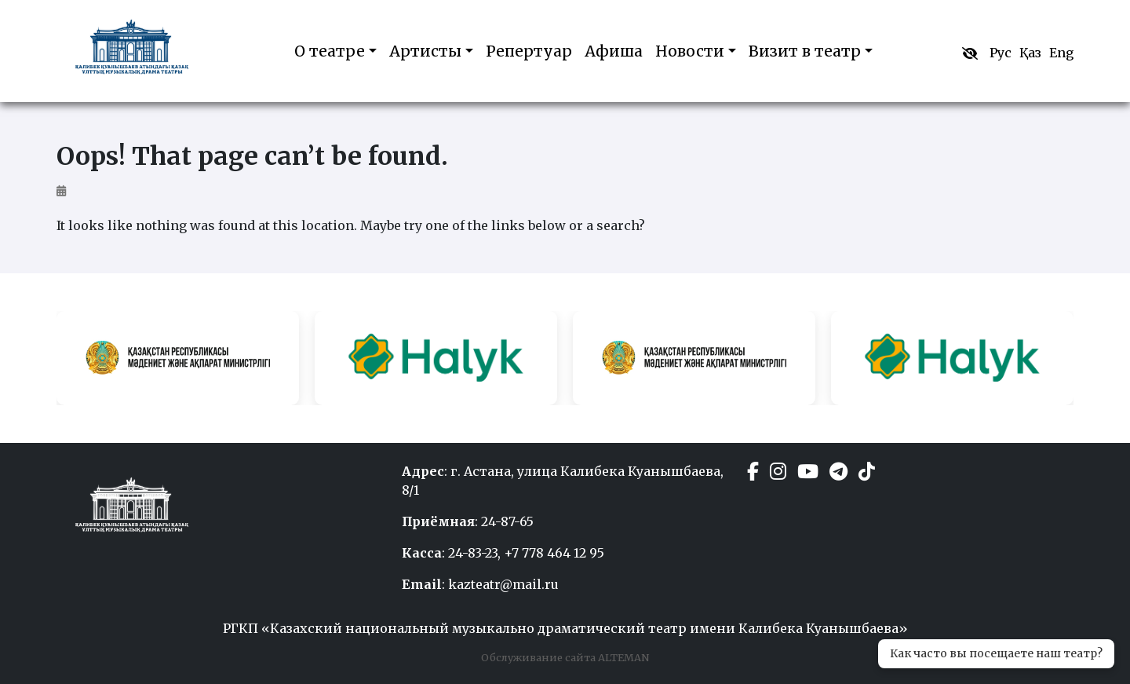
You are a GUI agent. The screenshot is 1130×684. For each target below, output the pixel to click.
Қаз (1030, 52)
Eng (1061, 52)
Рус (1001, 52)
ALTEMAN (622, 657)
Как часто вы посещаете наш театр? (996, 653)
